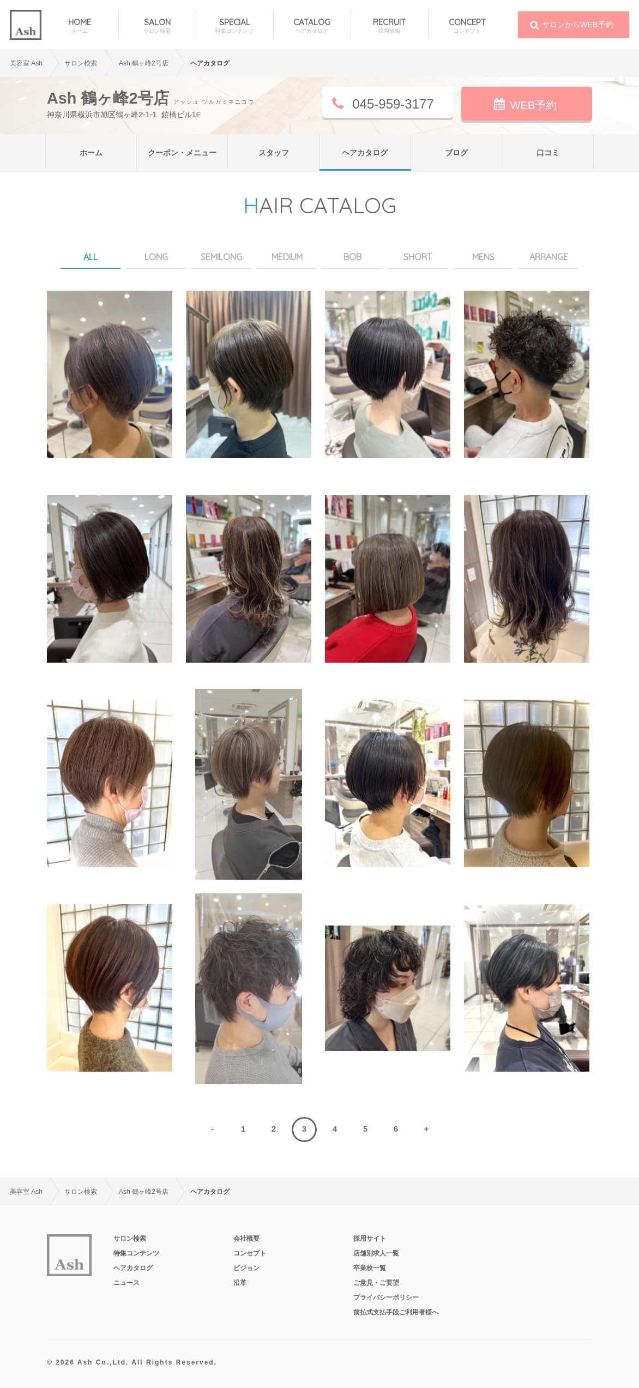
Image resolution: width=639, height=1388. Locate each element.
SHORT (417, 256)
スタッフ (273, 152)
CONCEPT (467, 26)
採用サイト (369, 1238)
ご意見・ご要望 (376, 1283)
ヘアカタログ (365, 152)
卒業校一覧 (369, 1268)
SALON (157, 26)
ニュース (126, 1283)
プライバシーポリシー (386, 1297)
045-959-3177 (392, 104)
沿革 (239, 1283)
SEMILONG (221, 256)
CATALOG (312, 26)
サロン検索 (129, 1238)
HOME (79, 26)
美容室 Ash (26, 63)
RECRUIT (389, 26)
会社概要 (246, 1238)
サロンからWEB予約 (577, 24)
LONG (156, 256)
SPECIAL (234, 26)
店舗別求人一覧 (376, 1253)
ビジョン (246, 1268)
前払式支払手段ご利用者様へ (395, 1312)
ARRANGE (548, 256)
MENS (483, 256)
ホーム (91, 152)
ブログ (456, 152)
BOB (352, 256)
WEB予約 (533, 105)
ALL (90, 256)
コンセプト (249, 1253)
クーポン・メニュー (182, 152)
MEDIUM (287, 256)
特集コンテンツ (136, 1253)
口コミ (547, 152)
